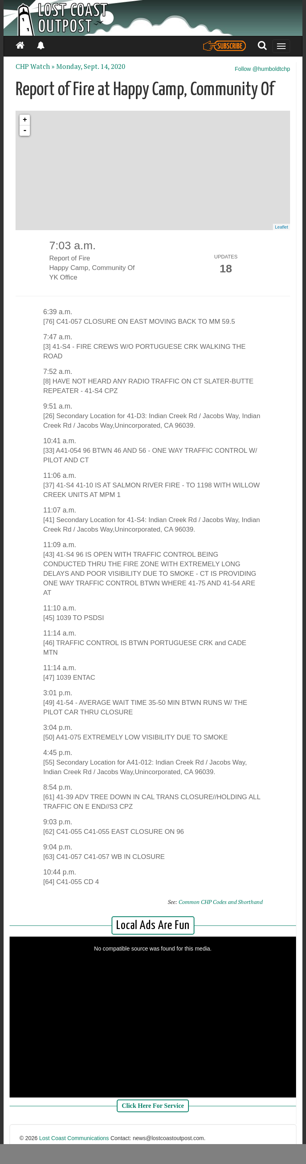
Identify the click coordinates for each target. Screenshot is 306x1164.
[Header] (153, 18)
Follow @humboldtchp (262, 69)
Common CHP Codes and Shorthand (220, 902)
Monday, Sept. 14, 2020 (90, 66)
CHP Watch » (35, 66)
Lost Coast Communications (74, 1138)
